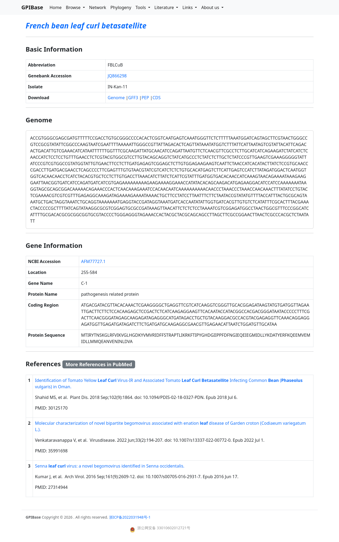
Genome (116, 98)
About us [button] (210, 7)
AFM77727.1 (93, 261)
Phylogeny (120, 7)
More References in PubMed (99, 364)
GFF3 (133, 98)
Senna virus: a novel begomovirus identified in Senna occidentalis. (109, 466)
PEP (145, 98)
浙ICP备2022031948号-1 (130, 517)
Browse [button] (73, 7)
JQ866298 (117, 76)
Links (188, 7)
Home (55, 7)
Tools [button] (141, 7)
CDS (156, 98)
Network (97, 7)
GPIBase (32, 7)
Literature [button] (165, 7)
